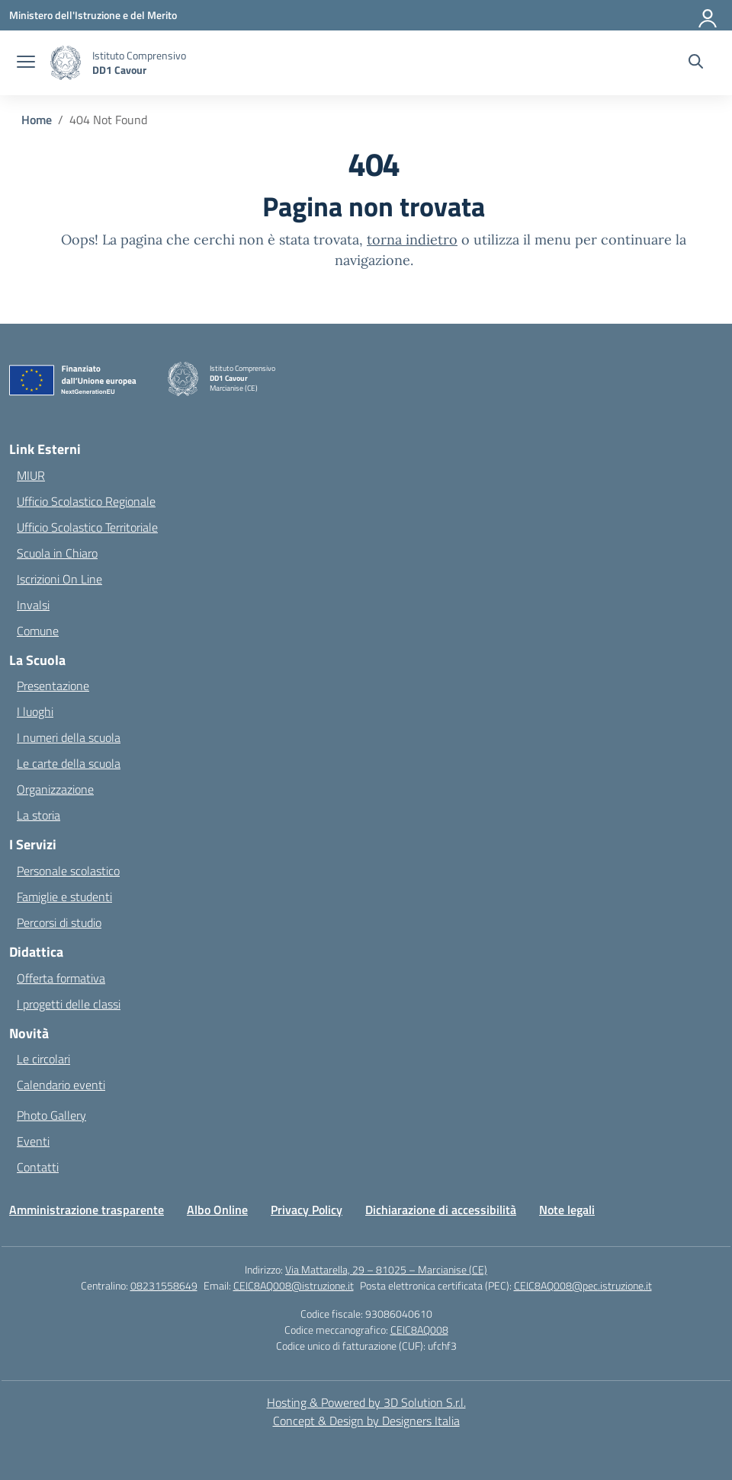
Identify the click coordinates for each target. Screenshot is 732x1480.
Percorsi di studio (59, 922)
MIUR (31, 475)
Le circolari (43, 1059)
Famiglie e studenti (64, 896)
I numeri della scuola (68, 737)
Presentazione (53, 685)
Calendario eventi (61, 1085)
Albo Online (217, 1209)
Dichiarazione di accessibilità (440, 1209)
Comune (38, 631)
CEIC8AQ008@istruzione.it (293, 1285)
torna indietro (412, 239)
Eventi (33, 1141)
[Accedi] (708, 15)
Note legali (567, 1209)
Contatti (38, 1167)
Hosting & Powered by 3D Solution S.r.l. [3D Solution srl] (366, 1402)
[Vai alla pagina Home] (36, 119)
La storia (38, 815)
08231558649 (163, 1285)
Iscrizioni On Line (59, 579)
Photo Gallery (51, 1115)
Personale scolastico (68, 870)
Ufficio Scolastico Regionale (86, 501)
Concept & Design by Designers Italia (366, 1420)
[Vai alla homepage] (139, 62)
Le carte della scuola (68, 763)
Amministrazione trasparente (86, 1209)
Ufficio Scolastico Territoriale (87, 527)
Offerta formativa (61, 978)
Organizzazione (55, 789)
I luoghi (35, 711)
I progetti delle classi (68, 1004)
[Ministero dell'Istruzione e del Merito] (93, 15)
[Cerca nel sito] (696, 63)
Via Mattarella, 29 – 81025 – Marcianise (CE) (386, 1269)
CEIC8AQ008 (419, 1330)
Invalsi (33, 605)
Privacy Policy (306, 1209)
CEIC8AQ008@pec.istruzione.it (583, 1285)
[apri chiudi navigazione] (26, 63)
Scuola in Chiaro (57, 553)
